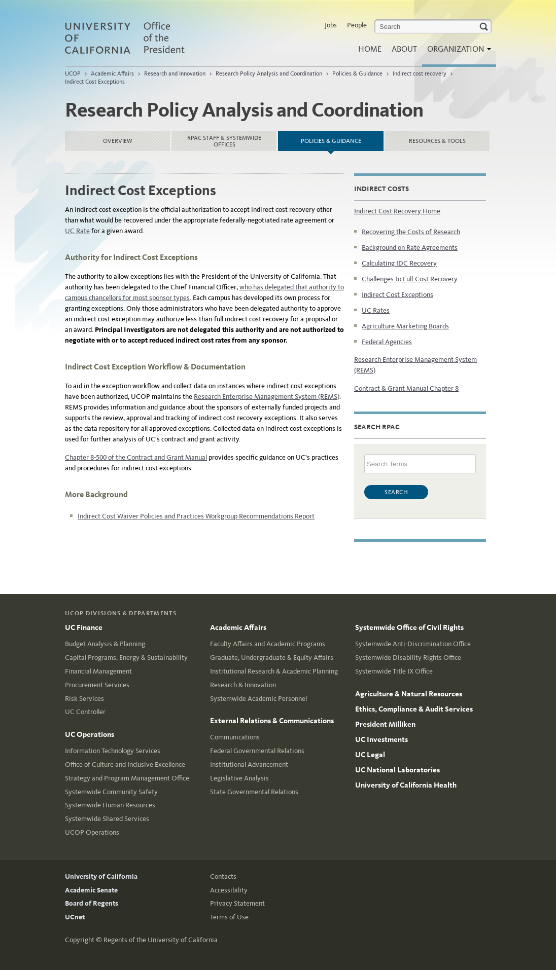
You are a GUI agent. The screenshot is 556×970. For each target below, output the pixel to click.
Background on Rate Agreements (410, 247)
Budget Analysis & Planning (105, 644)
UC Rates (376, 310)
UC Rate (77, 231)
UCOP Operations (92, 832)
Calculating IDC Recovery (399, 263)
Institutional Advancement (249, 764)
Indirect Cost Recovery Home (397, 211)
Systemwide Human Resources (110, 805)
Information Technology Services (112, 751)
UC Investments (381, 739)
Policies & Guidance (357, 73)
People (357, 25)
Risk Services (84, 698)
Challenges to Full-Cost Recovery (410, 279)
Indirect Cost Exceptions (95, 81)
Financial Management (98, 671)
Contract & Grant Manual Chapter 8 (406, 388)
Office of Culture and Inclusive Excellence (125, 764)
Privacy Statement (237, 903)
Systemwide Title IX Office (394, 671)
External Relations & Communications (272, 720)
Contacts (223, 876)
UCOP (73, 73)
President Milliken (385, 724)
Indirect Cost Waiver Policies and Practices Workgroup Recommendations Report (196, 516)
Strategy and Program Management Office (127, 778)
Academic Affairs (112, 73)
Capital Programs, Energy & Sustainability (126, 657)
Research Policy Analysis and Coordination (269, 73)
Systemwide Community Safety (111, 792)
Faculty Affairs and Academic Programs (267, 644)
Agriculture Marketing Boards (405, 326)
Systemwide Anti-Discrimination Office (413, 644)
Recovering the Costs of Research (411, 232)
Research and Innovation (174, 73)
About (404, 49)
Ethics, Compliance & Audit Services (414, 709)
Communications (235, 737)
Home (369, 49)
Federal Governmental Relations (257, 751)
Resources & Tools (437, 140)
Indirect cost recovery (419, 73)
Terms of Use (229, 917)
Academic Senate (91, 890)
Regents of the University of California (160, 940)
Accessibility (229, 890)
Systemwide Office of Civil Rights (409, 627)
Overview (117, 140)
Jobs (331, 25)
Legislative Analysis (239, 778)
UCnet (75, 917)
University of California (101, 876)
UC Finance (83, 627)
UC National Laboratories (397, 769)
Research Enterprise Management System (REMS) (266, 396)
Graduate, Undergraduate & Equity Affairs (271, 657)
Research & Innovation (243, 685)
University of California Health (406, 785)
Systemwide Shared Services (107, 818)
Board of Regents (91, 903)
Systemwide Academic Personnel (258, 698)
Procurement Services (97, 685)
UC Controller (85, 711)
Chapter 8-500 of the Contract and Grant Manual (136, 457)
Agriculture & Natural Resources (408, 693)
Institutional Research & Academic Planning (274, 671)
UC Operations (89, 734)
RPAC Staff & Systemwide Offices (224, 141)
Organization (456, 52)
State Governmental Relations (254, 792)
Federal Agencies (387, 342)
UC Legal (370, 754)
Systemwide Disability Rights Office (408, 657)
